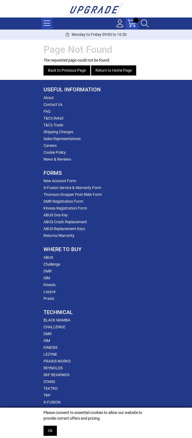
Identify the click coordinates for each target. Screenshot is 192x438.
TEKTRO (50, 388)
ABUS (48, 257)
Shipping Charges (58, 132)
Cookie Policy (54, 152)
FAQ (47, 111)
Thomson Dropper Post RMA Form (72, 194)
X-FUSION (51, 402)
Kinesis (49, 285)
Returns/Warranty (58, 235)
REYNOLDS (53, 368)
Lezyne (49, 291)
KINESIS (50, 347)
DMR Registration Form (63, 201)
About (48, 97)
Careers (50, 145)
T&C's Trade (53, 125)
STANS (49, 381)
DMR (47, 271)
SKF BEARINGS (56, 375)
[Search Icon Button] (145, 24)
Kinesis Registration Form (65, 208)
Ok (50, 430)
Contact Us (52, 104)
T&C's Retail (53, 118)
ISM (46, 278)
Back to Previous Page (67, 70)
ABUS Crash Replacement (65, 222)
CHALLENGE (54, 327)
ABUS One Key (55, 215)
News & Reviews (57, 159)
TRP (47, 395)
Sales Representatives (62, 139)
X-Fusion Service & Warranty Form (72, 187)
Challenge (51, 264)
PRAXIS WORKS (57, 361)
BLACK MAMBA (56, 320)
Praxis (48, 298)
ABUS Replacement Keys (64, 229)
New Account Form (59, 181)
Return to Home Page (113, 70)
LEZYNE (50, 354)
